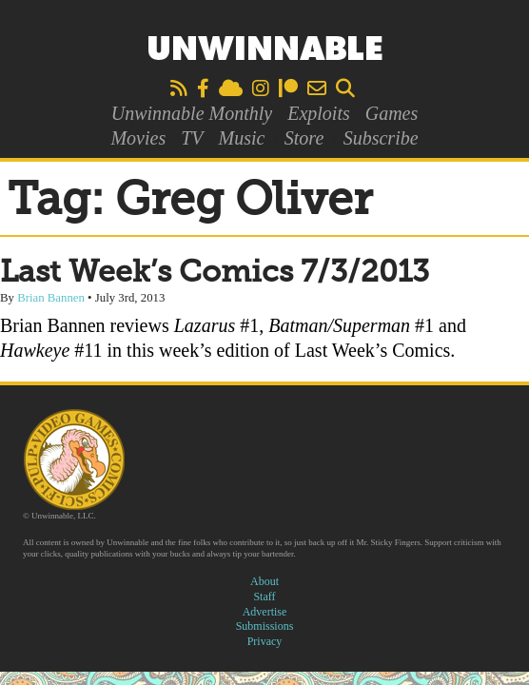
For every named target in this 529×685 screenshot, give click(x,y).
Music (242, 137)
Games (392, 113)
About (264, 581)
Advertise (265, 611)
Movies (138, 137)
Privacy (265, 641)
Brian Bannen (51, 297)
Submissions (265, 626)
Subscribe (381, 137)
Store (303, 137)
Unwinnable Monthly (191, 113)
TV (192, 137)
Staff (264, 596)
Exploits (318, 113)
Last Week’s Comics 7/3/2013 (214, 273)
